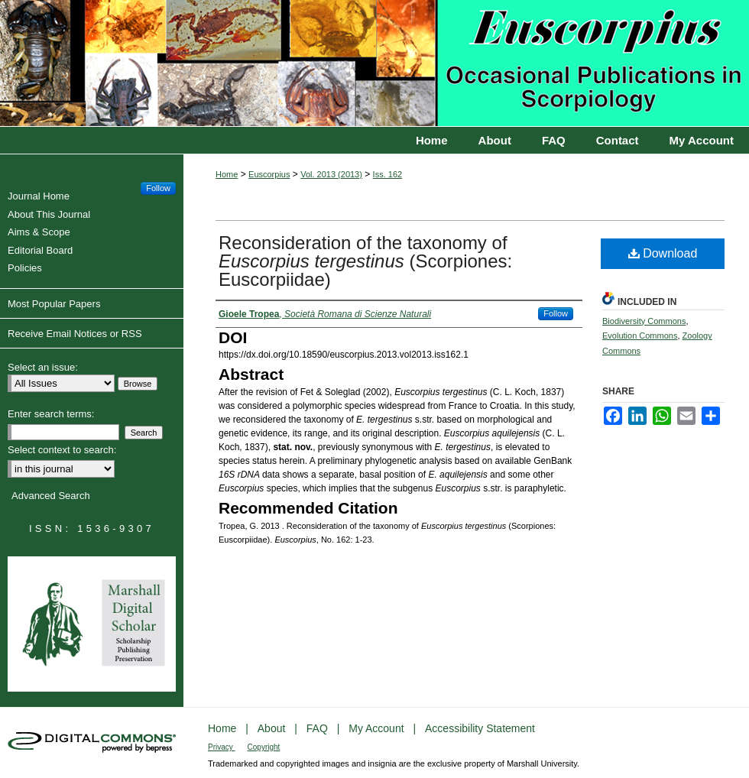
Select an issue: (43, 367)
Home (227, 174)
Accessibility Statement (480, 728)
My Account (378, 728)
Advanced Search (50, 495)
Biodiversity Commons (644, 321)
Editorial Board (42, 250)
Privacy (221, 747)
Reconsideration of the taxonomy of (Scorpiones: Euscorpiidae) (365, 261)
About (273, 728)
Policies (26, 268)
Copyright (264, 747)
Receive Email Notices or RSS (75, 333)
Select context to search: (62, 449)
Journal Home (40, 196)
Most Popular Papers (54, 304)
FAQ (318, 728)
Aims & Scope (40, 232)
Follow (555, 313)
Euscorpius (374, 63)
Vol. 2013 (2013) (331, 174)
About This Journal (50, 214)
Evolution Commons (639, 335)
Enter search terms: (51, 414)
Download (663, 253)
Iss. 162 (388, 174)
